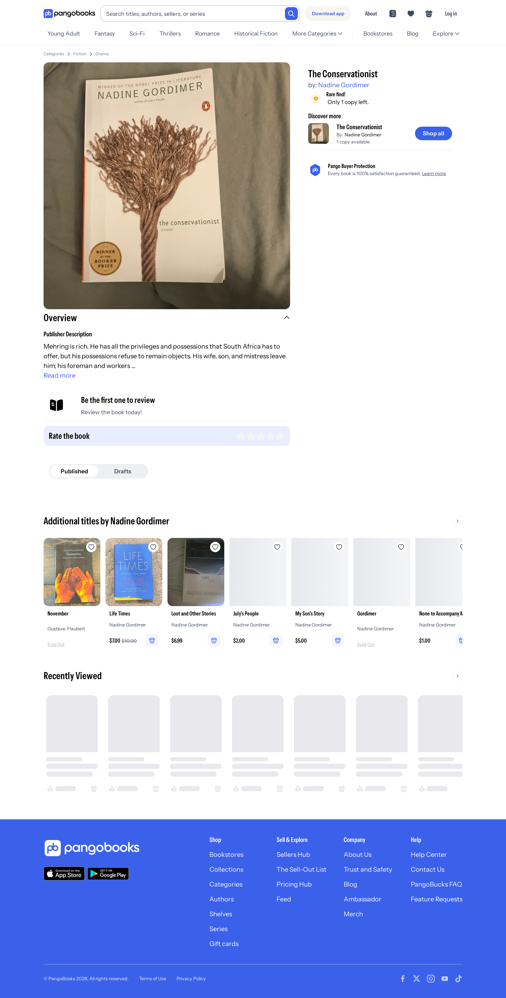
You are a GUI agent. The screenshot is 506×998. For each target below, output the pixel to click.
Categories (54, 53)
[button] (167, 318)
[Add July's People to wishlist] (277, 547)
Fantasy (105, 33)
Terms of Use (152, 979)
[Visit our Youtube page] (445, 978)
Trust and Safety (368, 869)
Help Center (429, 854)
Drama (102, 53)
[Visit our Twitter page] (416, 978)
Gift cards (223, 944)
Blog (413, 33)
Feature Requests (436, 899)
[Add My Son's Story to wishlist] (339, 547)
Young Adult (63, 33)
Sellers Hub (293, 854)
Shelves (220, 914)
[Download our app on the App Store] (64, 873)
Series (218, 929)
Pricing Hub (294, 884)
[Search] (291, 13)
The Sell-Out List (302, 869)
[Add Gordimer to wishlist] (401, 547)
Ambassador (362, 899)
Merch (353, 914)
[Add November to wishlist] (91, 547)
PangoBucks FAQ (436, 884)
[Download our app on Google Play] (108, 873)
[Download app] (328, 13)
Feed (284, 899)
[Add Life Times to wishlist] (153, 547)
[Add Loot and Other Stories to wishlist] (215, 547)
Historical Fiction (256, 33)
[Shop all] (433, 133)
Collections (226, 869)
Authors (221, 899)
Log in (451, 13)
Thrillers (170, 33)
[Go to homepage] (69, 13)
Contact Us (427, 869)
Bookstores (377, 33)
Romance (207, 33)
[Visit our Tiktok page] (458, 978)
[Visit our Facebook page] (403, 978)
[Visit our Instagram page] (431, 978)
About (371, 13)
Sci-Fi (137, 33)
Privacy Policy (191, 979)
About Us (357, 854)
